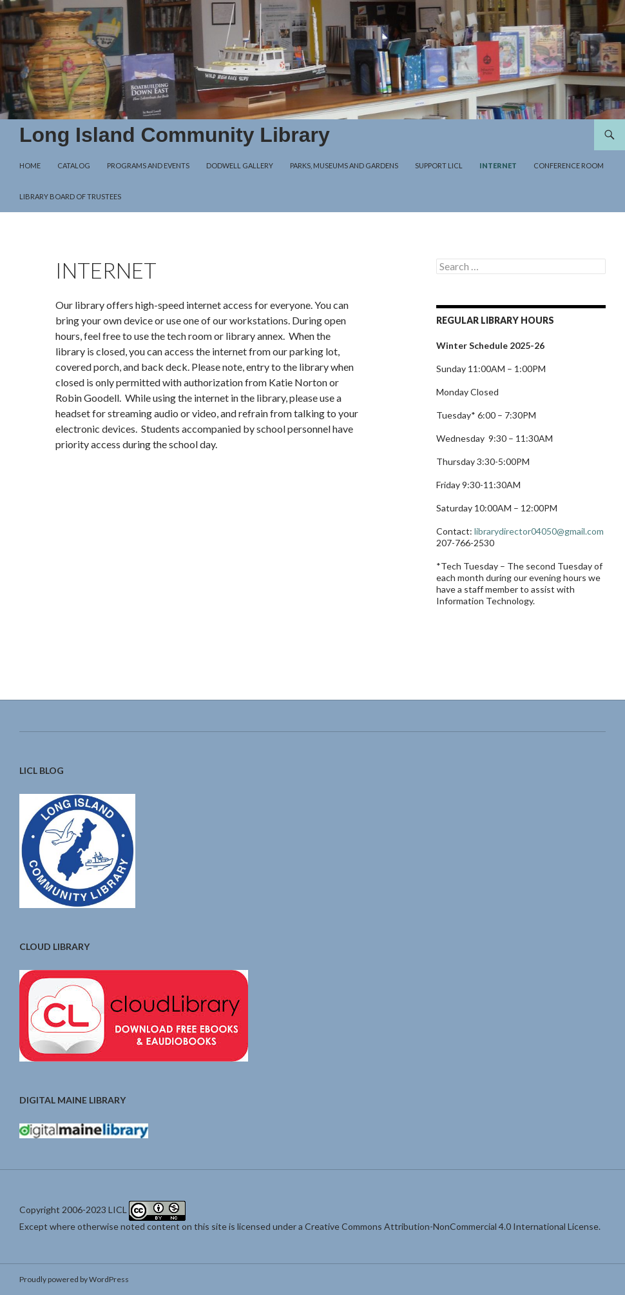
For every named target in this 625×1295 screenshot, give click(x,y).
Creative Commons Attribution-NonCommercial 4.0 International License (452, 1226)
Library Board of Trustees (70, 196)
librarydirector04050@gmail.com (539, 531)
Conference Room (569, 165)
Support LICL (439, 165)
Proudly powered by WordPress (74, 1279)
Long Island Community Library (174, 134)
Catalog (73, 165)
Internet (498, 165)
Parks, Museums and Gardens (344, 165)
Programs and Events (148, 165)
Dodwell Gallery (239, 165)
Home (30, 165)
